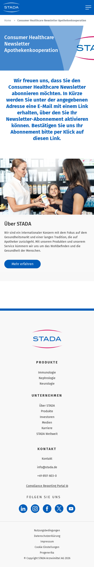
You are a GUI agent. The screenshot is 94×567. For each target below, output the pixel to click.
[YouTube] (71, 508)
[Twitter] (59, 508)
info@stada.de (47, 467)
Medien (47, 422)
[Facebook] (47, 508)
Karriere (47, 428)
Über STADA (47, 406)
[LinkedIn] (23, 508)
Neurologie (47, 383)
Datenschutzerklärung (47, 536)
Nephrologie (47, 378)
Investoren (47, 417)
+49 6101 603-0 (47, 476)
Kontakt (47, 459)
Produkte (47, 411)
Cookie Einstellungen (47, 547)
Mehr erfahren (22, 264)
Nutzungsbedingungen (47, 530)
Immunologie (47, 372)
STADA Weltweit (47, 434)
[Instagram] (35, 508)
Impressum (47, 541)
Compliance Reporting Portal (47, 486)
